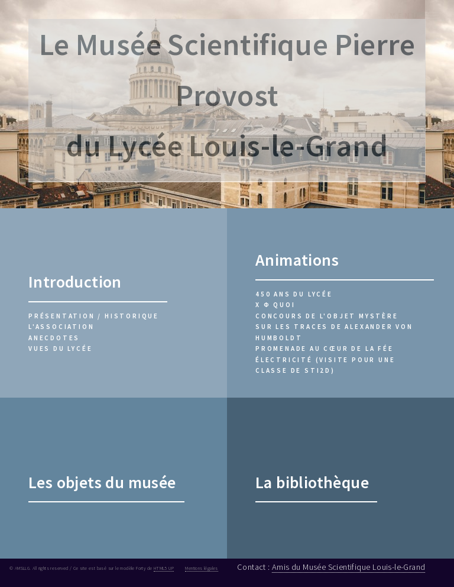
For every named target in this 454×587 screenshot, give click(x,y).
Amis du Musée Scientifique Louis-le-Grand (348, 567)
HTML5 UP (164, 568)
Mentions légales (201, 568)
